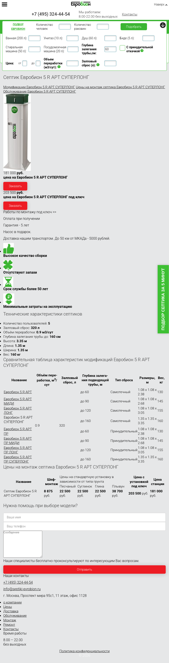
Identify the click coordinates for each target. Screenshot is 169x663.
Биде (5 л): (127, 38)
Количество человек (44, 26)
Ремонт (9, 630)
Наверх (159, 4)
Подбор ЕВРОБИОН (18, 26)
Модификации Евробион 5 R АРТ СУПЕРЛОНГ (39, 87)
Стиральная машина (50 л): (16, 49)
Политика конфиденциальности (84, 656)
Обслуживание (15, 621)
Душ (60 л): (89, 38)
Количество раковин (82, 26)
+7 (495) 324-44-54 (51, 14)
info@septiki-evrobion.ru (22, 594)
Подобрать (133, 26)
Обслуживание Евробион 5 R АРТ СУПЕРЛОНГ (39, 91)
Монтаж (9, 626)
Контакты (129, 14)
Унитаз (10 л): (53, 38)
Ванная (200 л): (16, 38)
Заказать (15, 186)
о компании (12, 608)
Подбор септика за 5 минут (163, 299)
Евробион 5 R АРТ (18, 392)
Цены (7, 612)
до (33, 63)
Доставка (10, 616)
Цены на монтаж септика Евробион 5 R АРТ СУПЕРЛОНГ (120, 87)
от (19, 63)
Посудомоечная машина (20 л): (55, 49)
